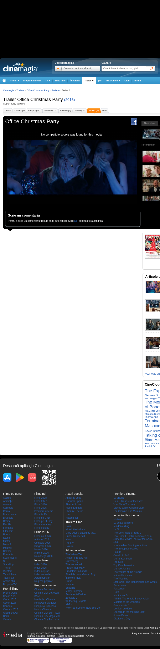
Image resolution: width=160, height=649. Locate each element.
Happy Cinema (42, 609)
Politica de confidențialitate (70, 636)
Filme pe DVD (42, 517)
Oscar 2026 (9, 596)
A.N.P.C (90, 636)
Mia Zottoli (150, 411)
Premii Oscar (10, 592)
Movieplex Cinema (44, 599)
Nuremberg (72, 561)
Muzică (7, 544)
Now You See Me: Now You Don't (84, 607)
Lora (68, 514)
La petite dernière (123, 522)
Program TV (9, 584)
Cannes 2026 (10, 609)
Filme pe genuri (13, 493)
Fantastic (8, 527)
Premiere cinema (43, 511)
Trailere (20, 90)
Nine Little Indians (75, 529)
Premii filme (10, 588)
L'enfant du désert (123, 608)
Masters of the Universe (126, 601)
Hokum (69, 546)
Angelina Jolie (73, 497)
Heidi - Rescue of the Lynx (128, 501)
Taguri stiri (9, 577)
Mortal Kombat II (122, 558)
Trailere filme (74, 522)
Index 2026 (40, 564)
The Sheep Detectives (125, 548)
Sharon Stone (73, 504)
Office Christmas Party (40, 99)
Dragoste (8, 517)
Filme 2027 (40, 501)
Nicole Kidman (74, 507)
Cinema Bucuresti (44, 589)
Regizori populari (43, 581)
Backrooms (119, 585)
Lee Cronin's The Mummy (127, 511)
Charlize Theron (74, 511)
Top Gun (118, 562)
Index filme (41, 560)
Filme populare (75, 550)
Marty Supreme (74, 591)
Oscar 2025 (9, 599)
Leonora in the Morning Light (129, 611)
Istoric (6, 537)
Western (7, 571)
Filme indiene (41, 527)
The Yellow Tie (74, 554)
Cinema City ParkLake (46, 619)
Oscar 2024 (9, 602)
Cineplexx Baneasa (45, 606)
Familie (7, 524)
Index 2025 (40, 567)
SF (4, 561)
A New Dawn (120, 615)
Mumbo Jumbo (121, 568)
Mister (6, 541)
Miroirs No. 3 (120, 595)
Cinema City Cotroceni (46, 592)
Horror (6, 534)
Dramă (7, 521)
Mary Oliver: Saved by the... (81, 532)
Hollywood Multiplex (45, 602)
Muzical (7, 547)
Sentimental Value (76, 594)
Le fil (116, 529)
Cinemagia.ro (20, 67)
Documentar (10, 514)
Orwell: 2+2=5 (121, 555)
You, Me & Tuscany (124, 504)
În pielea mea (73, 577)
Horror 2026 (41, 549)
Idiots (69, 539)
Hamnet (70, 584)
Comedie (8, 507)
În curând (75, 80)
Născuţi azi (72, 517)
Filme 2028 (40, 497)
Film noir (8, 531)
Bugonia (70, 587)
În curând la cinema (126, 515)
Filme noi (40, 493)
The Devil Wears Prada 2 (127, 532)
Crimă (6, 511)
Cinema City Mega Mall (47, 616)
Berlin (6, 616)
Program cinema (32, 80)
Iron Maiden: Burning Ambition (130, 545)
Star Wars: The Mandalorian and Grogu (135, 581)
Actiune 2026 (41, 539)
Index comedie (42, 574)
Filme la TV (40, 514)
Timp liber (60, 80)
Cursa (69, 581)
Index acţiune (41, 571)
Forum (137, 80)
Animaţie (8, 501)
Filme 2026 (40, 504)
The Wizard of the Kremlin (127, 572)
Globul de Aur (10, 612)
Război (7, 551)
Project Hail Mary (75, 567)
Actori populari (42, 577)
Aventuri (7, 504)
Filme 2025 (40, 507)
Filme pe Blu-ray (43, 521)
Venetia (7, 619)
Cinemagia (8, 90)
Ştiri (100, 80)
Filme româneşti (43, 524)
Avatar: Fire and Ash (77, 557)
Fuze (116, 591)
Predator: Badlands (76, 571)
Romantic (8, 554)
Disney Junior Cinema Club (128, 507)
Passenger (119, 588)
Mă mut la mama (122, 575)
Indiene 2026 (41, 552)
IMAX (37, 596)
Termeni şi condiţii (36, 636)
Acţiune (7, 497)
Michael (117, 519)
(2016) (69, 100)
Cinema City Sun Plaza (47, 612)
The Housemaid (74, 564)
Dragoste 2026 (42, 546)
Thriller (7, 567)
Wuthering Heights (76, 601)
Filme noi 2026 (42, 536)
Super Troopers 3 (75, 536)
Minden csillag (121, 526)
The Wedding (120, 578)
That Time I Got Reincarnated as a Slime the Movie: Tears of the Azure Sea (133, 539)
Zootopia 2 (71, 597)
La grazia (118, 497)
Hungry (70, 542)
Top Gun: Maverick (123, 565)
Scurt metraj (10, 557)
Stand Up (8, 564)
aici (76, 220)
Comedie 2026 (42, 542)
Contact (51, 636)
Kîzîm (69, 604)
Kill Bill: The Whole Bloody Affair (131, 598)
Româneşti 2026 (43, 556)
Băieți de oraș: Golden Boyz (81, 574)
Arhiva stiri (9, 581)
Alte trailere (149, 123)
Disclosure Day (121, 618)
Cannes (7, 606)
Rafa (68, 526)
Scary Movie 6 (121, 605)
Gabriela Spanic (74, 501)
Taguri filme (9, 574)
